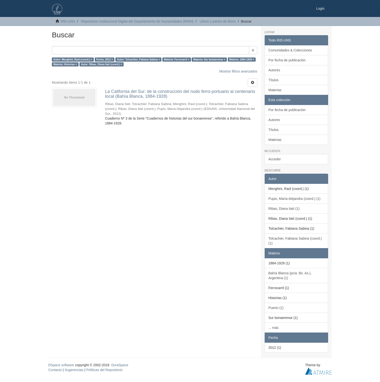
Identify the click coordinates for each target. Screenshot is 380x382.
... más (274, 328)
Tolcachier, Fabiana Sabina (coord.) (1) (295, 240)
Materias (275, 90)
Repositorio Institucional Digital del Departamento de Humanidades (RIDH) (137, 21)
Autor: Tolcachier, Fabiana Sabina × (138, 59)
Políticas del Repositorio (104, 370)
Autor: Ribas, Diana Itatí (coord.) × (101, 64)
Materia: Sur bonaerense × (209, 59)
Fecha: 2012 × (104, 59)
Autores (274, 70)
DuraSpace (119, 365)
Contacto (55, 370)
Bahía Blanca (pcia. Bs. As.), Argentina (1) (290, 275)
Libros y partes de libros (218, 21)
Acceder (275, 159)
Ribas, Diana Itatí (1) (284, 209)
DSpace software (61, 365)
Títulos (274, 80)
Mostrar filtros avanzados (238, 71)
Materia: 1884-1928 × (241, 59)
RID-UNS (68, 21)
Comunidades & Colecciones (290, 50)
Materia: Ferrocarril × (177, 59)
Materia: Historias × (65, 64)
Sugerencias (73, 370)
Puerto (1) (276, 308)
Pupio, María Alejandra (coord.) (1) (295, 199)
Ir (253, 50)
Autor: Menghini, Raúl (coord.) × (72, 59)
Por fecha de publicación (287, 60)
